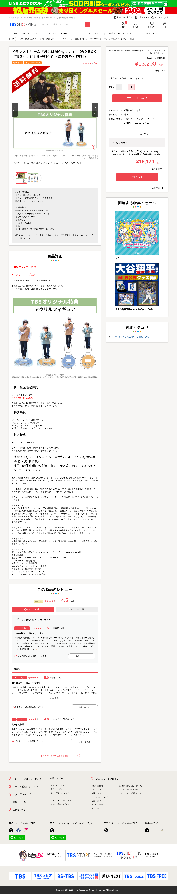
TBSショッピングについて (108, 779)
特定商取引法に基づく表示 (129, 790)
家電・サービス (56, 789)
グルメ (53, 797)
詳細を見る (144, 177)
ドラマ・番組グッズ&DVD (122, 337)
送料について (96, 793)
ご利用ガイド (142, 17)
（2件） (72, 601)
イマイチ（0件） (77, 609)
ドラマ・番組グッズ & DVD (26, 786)
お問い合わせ (96, 808)
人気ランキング (20, 810)
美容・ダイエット (57, 785)
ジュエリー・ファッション (61, 800)
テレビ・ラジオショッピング (24, 33)
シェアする (143, 134)
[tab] (33, 609)
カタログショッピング (88, 33)
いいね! (22, 628)
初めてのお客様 (97, 786)
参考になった (81, 656)
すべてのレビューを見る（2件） (59, 755)
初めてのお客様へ (123, 17)
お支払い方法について (100, 797)
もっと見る (54, 698)
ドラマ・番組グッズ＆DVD (56, 33)
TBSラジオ (152, 830)
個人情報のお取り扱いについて (130, 786)
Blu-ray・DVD (143, 337)
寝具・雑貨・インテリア (60, 793)
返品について (96, 801)
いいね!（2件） (32, 609)
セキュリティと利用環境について (131, 793)
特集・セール (152, 33)
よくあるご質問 (159, 17)
